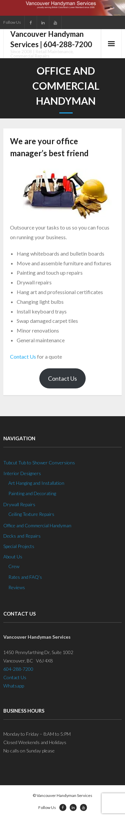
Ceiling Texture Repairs (31, 514)
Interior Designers (22, 473)
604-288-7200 (18, 669)
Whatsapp (13, 686)
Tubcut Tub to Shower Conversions (39, 462)
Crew (13, 566)
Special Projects (18, 546)
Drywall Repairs (19, 504)
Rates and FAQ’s (25, 577)
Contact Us (23, 356)
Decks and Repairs (22, 536)
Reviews (16, 587)
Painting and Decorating (32, 493)
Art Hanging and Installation (36, 483)
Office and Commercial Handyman (37, 525)
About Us (12, 556)
